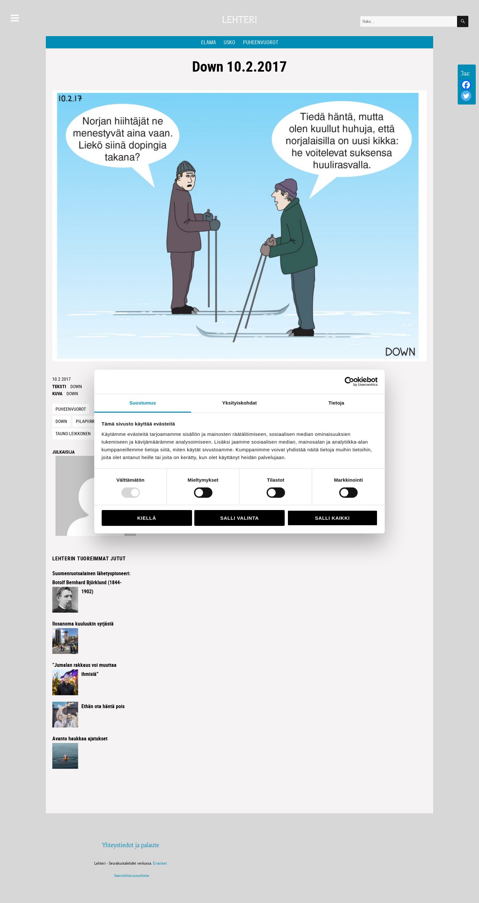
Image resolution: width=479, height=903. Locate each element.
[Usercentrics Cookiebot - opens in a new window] (349, 381)
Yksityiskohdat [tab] (239, 402)
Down (76, 386)
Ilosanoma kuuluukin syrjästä (83, 623)
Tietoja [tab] (336, 402)
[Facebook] (466, 85)
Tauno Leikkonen (73, 433)
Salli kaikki (332, 518)
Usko (229, 42)
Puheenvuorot (260, 42)
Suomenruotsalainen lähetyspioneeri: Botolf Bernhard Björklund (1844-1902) (91, 582)
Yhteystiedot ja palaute (130, 845)
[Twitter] (466, 96)
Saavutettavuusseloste (130, 875)
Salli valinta (239, 518)
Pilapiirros (87, 421)
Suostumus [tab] (142, 402)
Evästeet (160, 863)
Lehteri (239, 19)
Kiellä (146, 518)
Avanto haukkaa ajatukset (79, 738)
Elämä (208, 42)
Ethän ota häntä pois (103, 706)
